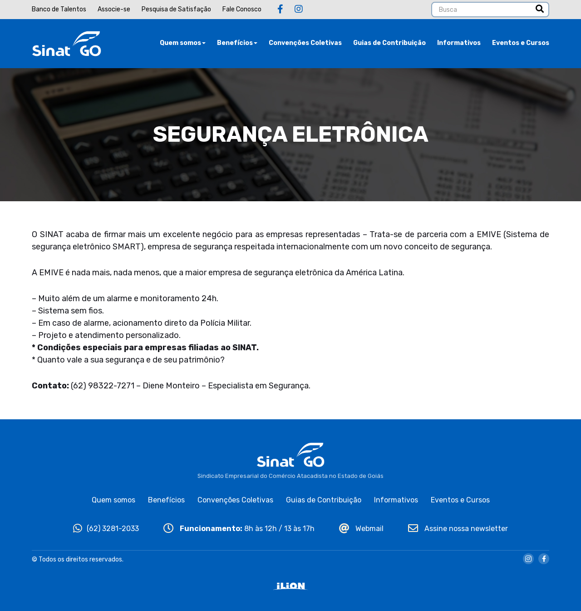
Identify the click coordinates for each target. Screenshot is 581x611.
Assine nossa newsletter (458, 528)
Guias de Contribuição (389, 43)
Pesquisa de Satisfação (176, 9)
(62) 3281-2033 (106, 528)
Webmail (361, 528)
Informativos (459, 43)
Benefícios (237, 43)
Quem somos (183, 43)
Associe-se (114, 9)
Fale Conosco (241, 9)
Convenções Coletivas (305, 43)
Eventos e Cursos (520, 43)
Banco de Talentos (59, 9)
